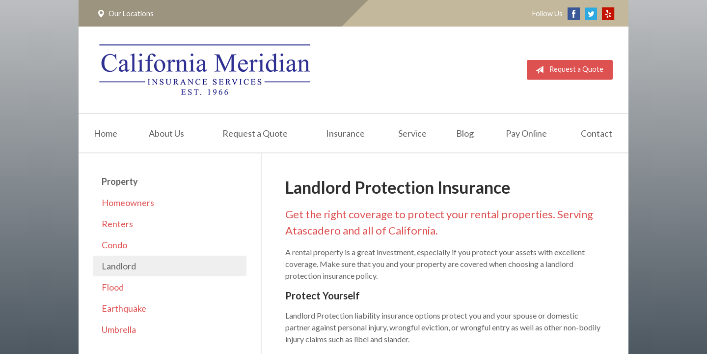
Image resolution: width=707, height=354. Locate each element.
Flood (113, 287)
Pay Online (526, 133)
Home (105, 133)
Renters (117, 223)
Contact (596, 133)
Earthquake (124, 308)
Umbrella (119, 329)
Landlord (119, 266)
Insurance (345, 133)
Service (412, 133)
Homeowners (128, 202)
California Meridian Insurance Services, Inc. (204, 69)
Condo (114, 244)
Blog (465, 133)
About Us (166, 133)
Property (120, 181)
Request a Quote (567, 70)
